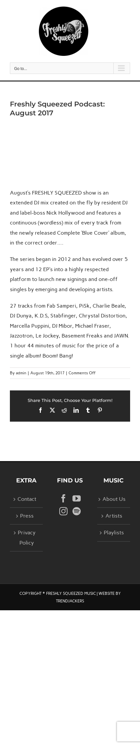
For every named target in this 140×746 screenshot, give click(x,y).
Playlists (114, 532)
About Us (114, 499)
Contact (26, 499)
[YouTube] (76, 498)
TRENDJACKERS (70, 601)
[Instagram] (63, 511)
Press (27, 516)
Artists (113, 516)
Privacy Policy (27, 537)
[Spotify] (76, 511)
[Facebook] (63, 498)
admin (21, 373)
